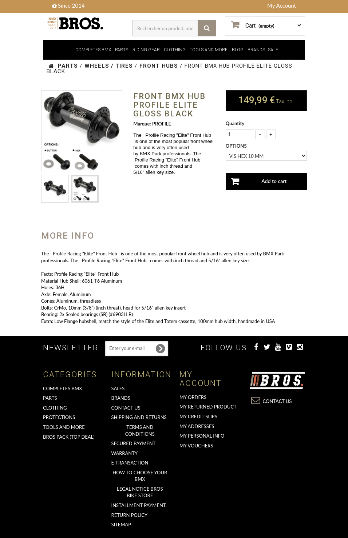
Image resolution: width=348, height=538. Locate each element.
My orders (192, 397)
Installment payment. (139, 505)
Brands (120, 398)
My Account (281, 5)
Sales (118, 388)
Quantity (235, 123)
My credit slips (198, 416)
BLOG (238, 49)
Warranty (124, 453)
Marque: (142, 124)
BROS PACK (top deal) (69, 437)
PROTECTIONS (59, 417)
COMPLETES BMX (93, 49)
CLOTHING (175, 49)
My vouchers (196, 446)
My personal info (202, 436)
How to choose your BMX (139, 476)
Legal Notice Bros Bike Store (140, 492)
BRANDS (256, 49)
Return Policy (129, 515)
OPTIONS (237, 146)
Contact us (126, 408)
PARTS (121, 49)
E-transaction (130, 463)
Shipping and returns (139, 417)
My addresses (196, 426)
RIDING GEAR (146, 49)
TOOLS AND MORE (209, 49)
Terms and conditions (140, 430)
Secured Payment (133, 443)
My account (200, 379)
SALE (273, 49)
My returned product (208, 407)
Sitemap (121, 524)
